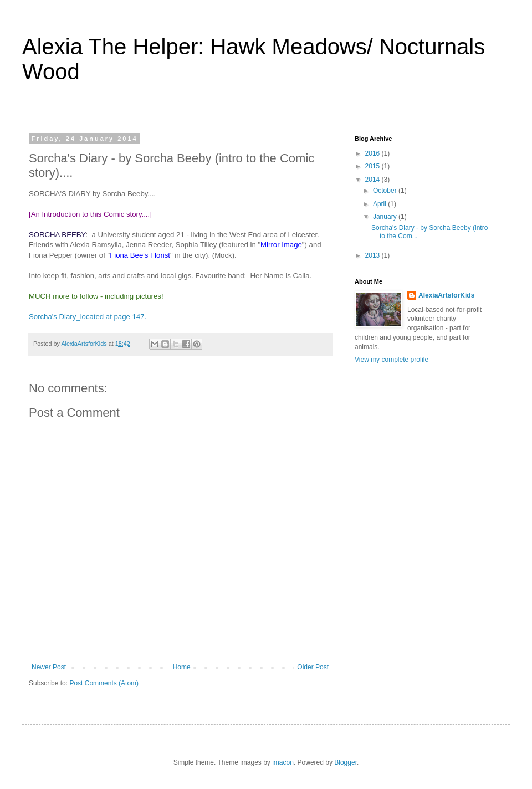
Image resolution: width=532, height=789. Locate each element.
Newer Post (49, 667)
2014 (373, 179)
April (380, 204)
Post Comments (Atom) (104, 683)
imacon (283, 762)
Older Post (313, 667)
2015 (373, 166)
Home (182, 667)
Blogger (345, 762)
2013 (373, 255)
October (385, 190)
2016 (373, 153)
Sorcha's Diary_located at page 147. (87, 316)
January (385, 217)
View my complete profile (391, 359)
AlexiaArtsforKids (446, 295)
